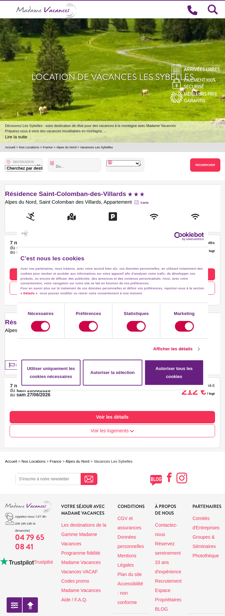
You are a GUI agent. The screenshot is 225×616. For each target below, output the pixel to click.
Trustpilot (43, 562)
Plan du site (130, 574)
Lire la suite (16, 136)
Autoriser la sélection (112, 372)
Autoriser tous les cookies (174, 372)
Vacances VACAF (79, 571)
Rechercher (205, 165)
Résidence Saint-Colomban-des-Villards (74, 193)
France (48, 147)
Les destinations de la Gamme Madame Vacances (83, 534)
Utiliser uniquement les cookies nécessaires (51, 372)
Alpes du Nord (66, 147)
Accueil (10, 147)
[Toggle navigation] (8, 9)
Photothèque (205, 555)
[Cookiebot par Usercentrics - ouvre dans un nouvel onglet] (182, 236)
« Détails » (29, 293)
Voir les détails (112, 417)
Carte (145, 202)
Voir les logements (112, 430)
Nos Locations (29, 147)
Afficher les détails (173, 348)
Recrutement (168, 581)
